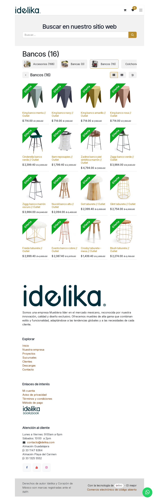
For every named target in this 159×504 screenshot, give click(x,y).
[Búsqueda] (132, 35)
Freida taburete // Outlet (32, 250)
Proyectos (28, 353)
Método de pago (32, 402)
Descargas (29, 365)
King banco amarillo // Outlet (93, 114)
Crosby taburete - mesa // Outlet (91, 250)
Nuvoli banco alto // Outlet (63, 205)
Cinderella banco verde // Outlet (32, 158)
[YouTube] (37, 467)
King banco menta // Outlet (34, 114)
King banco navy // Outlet (62, 114)
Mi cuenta (28, 390)
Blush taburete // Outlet (119, 250)
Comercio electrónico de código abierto (112, 489)
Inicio (25, 345)
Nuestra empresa (33, 349)
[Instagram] (47, 467)
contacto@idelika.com (40, 442)
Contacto (28, 369)
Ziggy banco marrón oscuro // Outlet (34, 205)
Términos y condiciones (37, 398)
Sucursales (29, 357)
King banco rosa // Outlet (120, 114)
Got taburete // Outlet (93, 204)
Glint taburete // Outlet (122, 204)
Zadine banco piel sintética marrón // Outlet (91, 160)
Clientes (27, 361)
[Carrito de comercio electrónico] (125, 10)
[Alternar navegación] (140, 10)
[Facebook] (27, 467)
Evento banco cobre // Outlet (64, 250)
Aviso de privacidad (34, 394)
